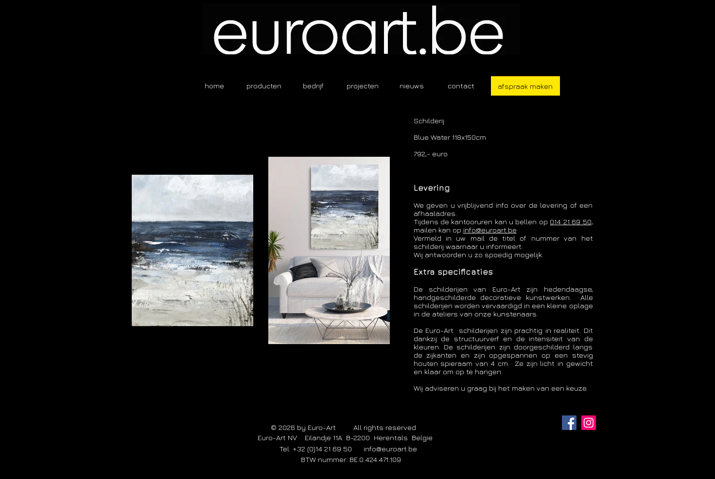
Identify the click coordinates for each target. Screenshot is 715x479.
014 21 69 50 (570, 221)
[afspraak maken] (525, 86)
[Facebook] (569, 422)
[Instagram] (588, 422)
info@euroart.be (490, 230)
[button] (264, 86)
